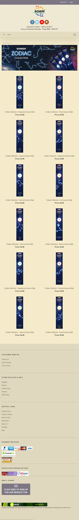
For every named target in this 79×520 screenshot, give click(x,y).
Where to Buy (6, 417)
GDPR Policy (5, 395)
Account (63, 2)
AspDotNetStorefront (65, 507)
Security (4, 391)
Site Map (4, 427)
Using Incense (6, 411)
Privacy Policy (6, 388)
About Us (4, 424)
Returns (4, 385)
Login (71, 2)
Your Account (6, 366)
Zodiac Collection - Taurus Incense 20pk (20, 332)
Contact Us (5, 359)
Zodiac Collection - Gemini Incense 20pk (20, 200)
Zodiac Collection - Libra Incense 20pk (19, 244)
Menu (9, 34)
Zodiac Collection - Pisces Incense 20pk (59, 244)
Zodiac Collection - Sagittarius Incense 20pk (19, 288)
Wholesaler (5, 421)
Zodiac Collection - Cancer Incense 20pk (19, 156)
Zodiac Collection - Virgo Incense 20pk (59, 332)
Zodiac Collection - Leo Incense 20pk (59, 200)
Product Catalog (7, 414)
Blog (3, 430)
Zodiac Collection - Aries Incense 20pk (59, 112)
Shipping (4, 382)
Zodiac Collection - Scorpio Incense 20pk (59, 288)
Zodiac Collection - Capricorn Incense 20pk (59, 156)
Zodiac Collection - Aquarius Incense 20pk (20, 112)
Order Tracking (6, 362)
